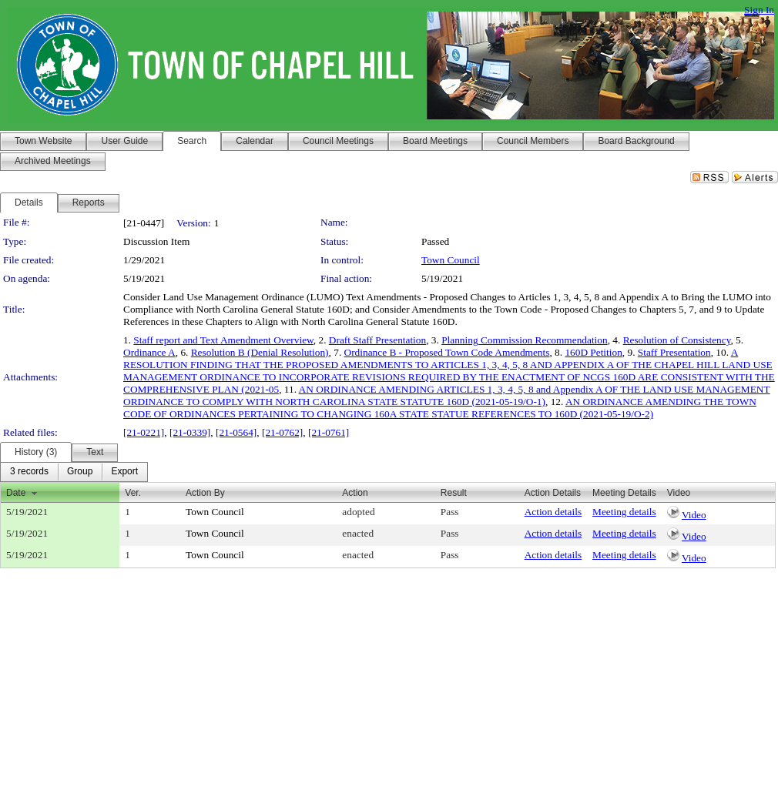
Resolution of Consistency (677, 340)
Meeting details (624, 511)
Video (694, 515)
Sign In (759, 9)
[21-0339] (189, 432)
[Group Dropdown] (80, 472)
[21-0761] (328, 432)
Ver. (133, 492)
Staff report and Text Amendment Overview (223, 340)
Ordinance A (149, 352)
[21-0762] (282, 432)
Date (15, 492)
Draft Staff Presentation (377, 340)
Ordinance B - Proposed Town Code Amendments (447, 352)
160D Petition (593, 352)
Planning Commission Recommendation (524, 340)
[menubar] (74, 472)
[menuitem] (29, 472)
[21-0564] (236, 432)
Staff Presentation (674, 352)
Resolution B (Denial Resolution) (260, 352)
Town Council (450, 260)
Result (454, 492)
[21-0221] (143, 432)
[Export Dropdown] (124, 472)
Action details (553, 511)
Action (354, 492)
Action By (205, 492)
